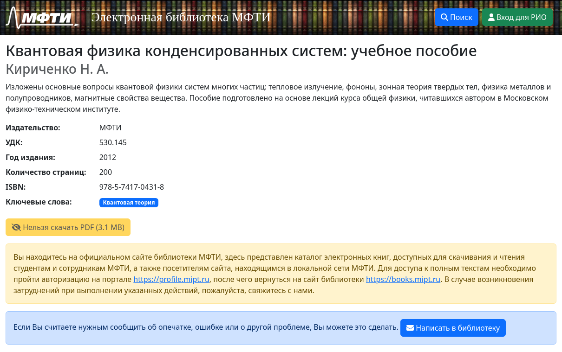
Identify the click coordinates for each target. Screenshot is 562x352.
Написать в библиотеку (453, 328)
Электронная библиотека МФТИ (181, 17)
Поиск (456, 17)
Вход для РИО (517, 17)
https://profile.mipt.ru (171, 279)
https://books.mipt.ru (403, 279)
